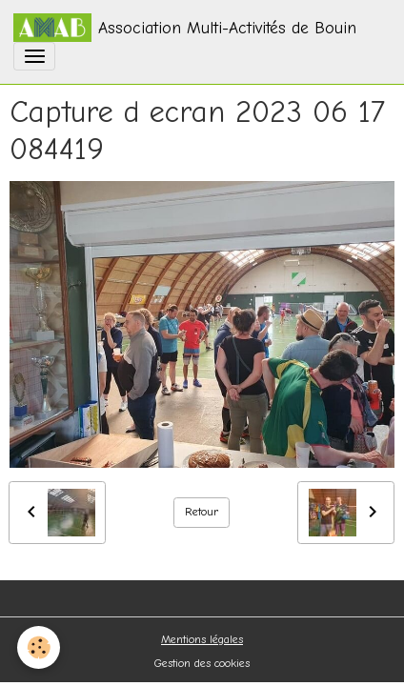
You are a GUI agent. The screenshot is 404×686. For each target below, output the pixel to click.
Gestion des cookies (202, 663)
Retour (202, 511)
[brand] (184, 27)
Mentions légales (202, 639)
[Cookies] (38, 647)
